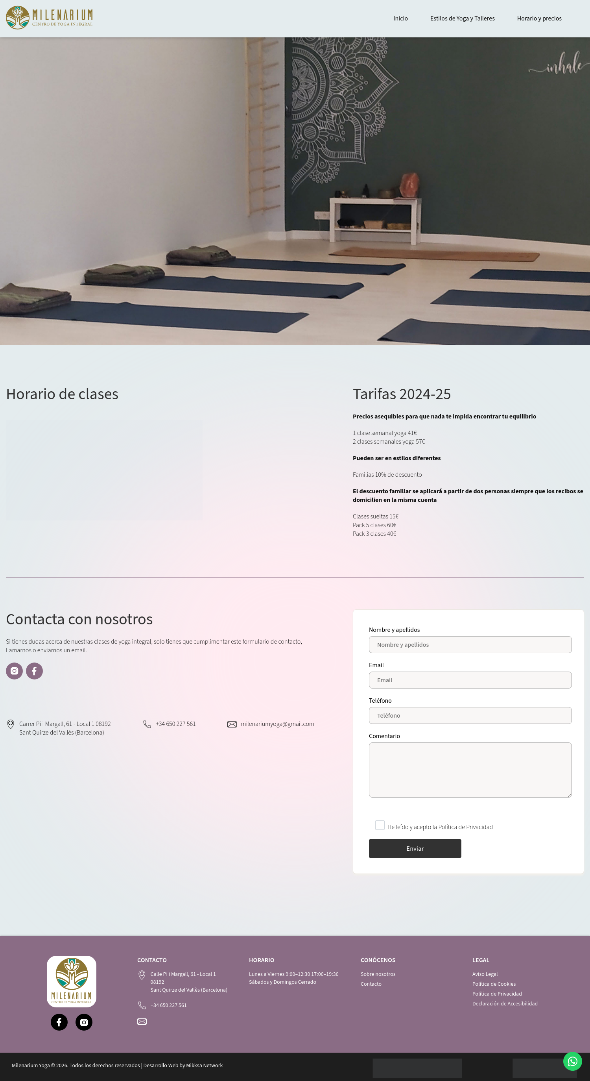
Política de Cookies (494, 984)
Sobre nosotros (378, 974)
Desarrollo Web (161, 1066)
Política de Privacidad (497, 994)
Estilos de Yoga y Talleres (462, 18)
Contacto (371, 984)
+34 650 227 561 (176, 724)
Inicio (400, 18)
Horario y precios (539, 18)
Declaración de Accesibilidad (505, 1004)
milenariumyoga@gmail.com (277, 724)
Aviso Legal (485, 974)
